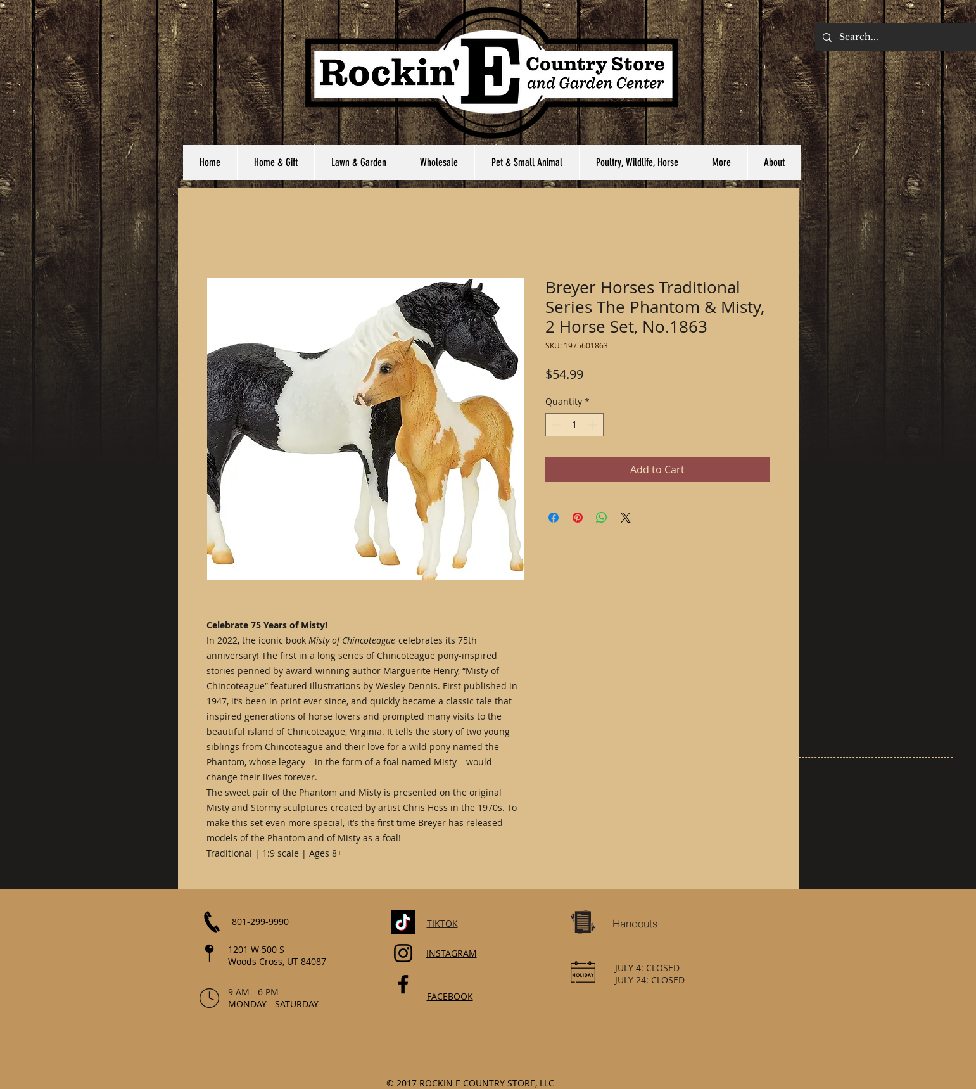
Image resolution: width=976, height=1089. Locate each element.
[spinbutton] (574, 425)
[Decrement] (555, 425)
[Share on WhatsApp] (601, 517)
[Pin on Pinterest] (577, 517)
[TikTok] (403, 922)
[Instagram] (403, 953)
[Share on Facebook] (553, 517)
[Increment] (594, 425)
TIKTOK (442, 923)
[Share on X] (625, 517)
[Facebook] (403, 984)
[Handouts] (635, 923)
